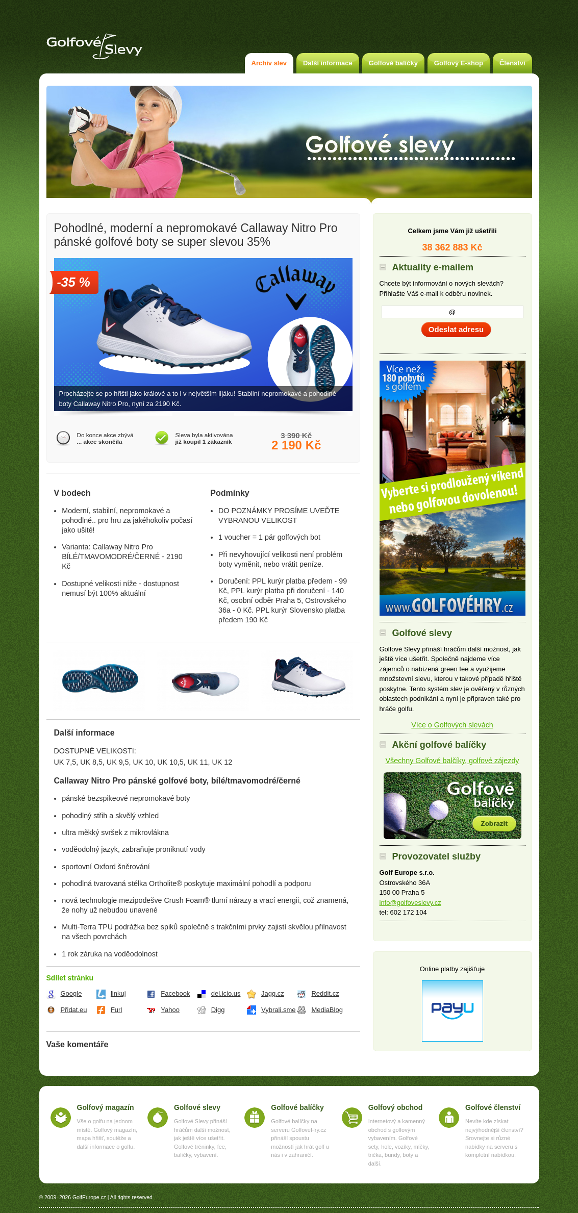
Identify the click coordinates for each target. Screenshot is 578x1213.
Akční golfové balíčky (452, 805)
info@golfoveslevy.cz (410, 902)
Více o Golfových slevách (452, 725)
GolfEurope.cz (89, 1197)
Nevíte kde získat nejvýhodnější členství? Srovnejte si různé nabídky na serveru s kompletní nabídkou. (494, 1138)
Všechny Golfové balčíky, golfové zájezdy (452, 760)
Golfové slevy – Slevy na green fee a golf (94, 46)
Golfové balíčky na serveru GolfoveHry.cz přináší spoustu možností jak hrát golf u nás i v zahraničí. (300, 1138)
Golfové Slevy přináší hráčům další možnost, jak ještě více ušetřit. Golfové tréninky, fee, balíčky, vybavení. (202, 1138)
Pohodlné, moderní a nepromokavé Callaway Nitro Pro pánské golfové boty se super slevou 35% (196, 234)
